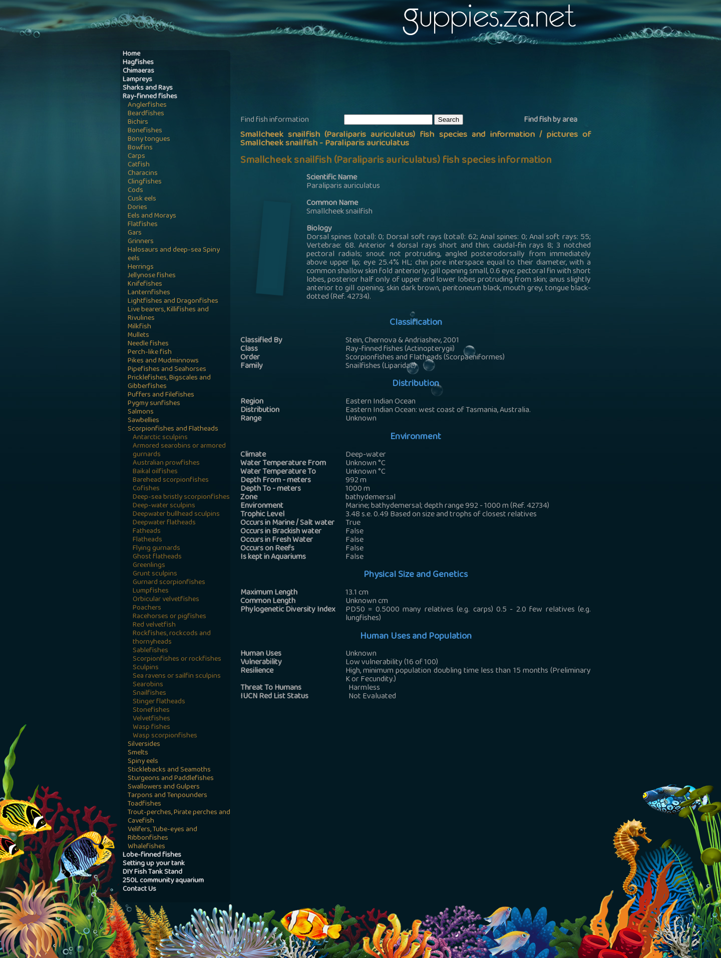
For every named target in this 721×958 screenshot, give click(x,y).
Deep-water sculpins (164, 506)
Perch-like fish (150, 352)
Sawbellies (143, 421)
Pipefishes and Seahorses (167, 369)
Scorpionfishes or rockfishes (177, 659)
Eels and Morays (152, 216)
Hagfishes (138, 63)
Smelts (138, 753)
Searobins (148, 685)
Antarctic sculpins (160, 438)
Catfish (139, 165)
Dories (137, 208)
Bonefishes (145, 131)
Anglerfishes (147, 105)
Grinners (141, 242)
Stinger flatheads (159, 702)
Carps (136, 156)
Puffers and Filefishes (161, 395)
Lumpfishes (151, 591)
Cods (135, 190)
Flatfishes (143, 225)
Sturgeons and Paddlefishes (171, 779)
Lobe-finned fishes (152, 855)
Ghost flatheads (157, 557)
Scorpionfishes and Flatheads (173, 429)
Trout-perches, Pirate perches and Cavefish (179, 817)
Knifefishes (145, 284)
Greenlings (149, 565)
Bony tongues (149, 139)
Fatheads (147, 531)
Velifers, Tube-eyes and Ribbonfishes (162, 834)
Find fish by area (550, 120)
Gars (135, 233)
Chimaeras (138, 71)
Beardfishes (146, 114)
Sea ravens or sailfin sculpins (177, 676)
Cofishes (146, 489)
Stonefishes (151, 710)
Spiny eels (143, 761)
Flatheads (147, 540)
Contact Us (139, 889)
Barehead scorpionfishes (171, 480)
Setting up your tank (154, 864)
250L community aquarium (163, 881)
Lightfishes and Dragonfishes (173, 301)
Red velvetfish (154, 625)
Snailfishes (149, 693)
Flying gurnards (156, 548)
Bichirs (138, 122)
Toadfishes (144, 804)
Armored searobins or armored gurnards (179, 450)
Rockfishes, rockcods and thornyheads (172, 638)
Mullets (138, 335)
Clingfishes (145, 182)
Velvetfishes (151, 719)
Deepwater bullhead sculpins (176, 514)
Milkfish (139, 327)
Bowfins (140, 148)
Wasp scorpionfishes (165, 736)
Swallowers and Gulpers (164, 787)
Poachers (147, 608)
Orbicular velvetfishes (166, 600)
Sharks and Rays (148, 88)
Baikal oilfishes (155, 472)
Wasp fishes (151, 727)
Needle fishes (148, 344)
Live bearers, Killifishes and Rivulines (168, 314)
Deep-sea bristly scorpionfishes (181, 497)
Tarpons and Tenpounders (167, 796)
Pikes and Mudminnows (163, 361)
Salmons (141, 412)
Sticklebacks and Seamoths (169, 770)
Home (131, 54)
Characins (143, 173)
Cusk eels (142, 199)
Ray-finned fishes (150, 97)
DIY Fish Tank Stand (152, 872)
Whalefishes (146, 847)
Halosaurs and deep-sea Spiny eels (174, 254)
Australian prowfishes (166, 463)
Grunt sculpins (155, 574)
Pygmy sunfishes (154, 404)
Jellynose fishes (152, 276)
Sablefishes (150, 651)
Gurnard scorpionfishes (169, 583)
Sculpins (146, 668)
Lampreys (137, 80)
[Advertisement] (422, 80)
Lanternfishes (149, 293)
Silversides (144, 744)
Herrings (141, 267)
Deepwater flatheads (164, 523)
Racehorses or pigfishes (169, 617)
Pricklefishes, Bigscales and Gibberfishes (169, 382)
